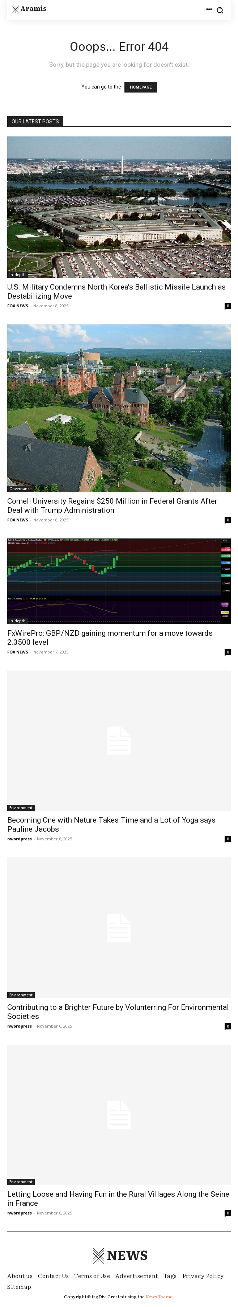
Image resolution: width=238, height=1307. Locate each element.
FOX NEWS (17, 305)
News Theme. (159, 1296)
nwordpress (19, 838)
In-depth (17, 274)
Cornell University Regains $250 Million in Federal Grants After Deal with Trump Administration (112, 506)
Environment (21, 807)
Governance (20, 488)
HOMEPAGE (141, 87)
